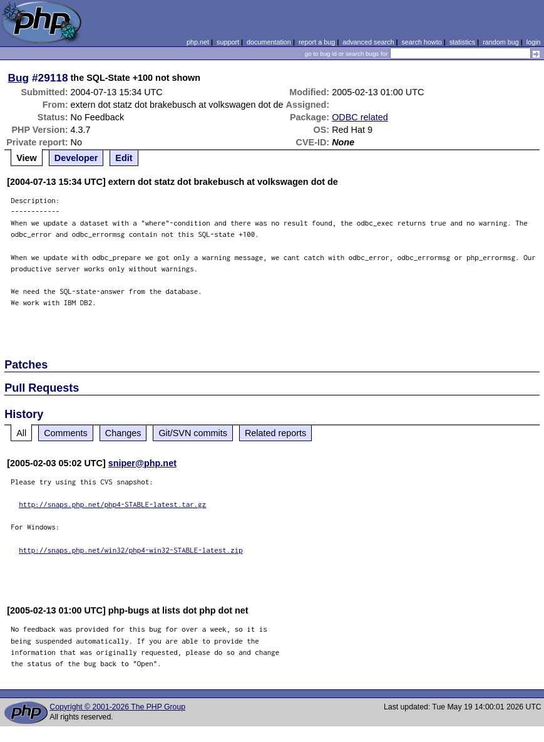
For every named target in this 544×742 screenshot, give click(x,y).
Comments (66, 433)
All (21, 433)
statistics (462, 42)
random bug (501, 42)
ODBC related (360, 117)
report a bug (317, 42)
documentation (269, 42)
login (533, 42)
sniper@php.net (142, 463)
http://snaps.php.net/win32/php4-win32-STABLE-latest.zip (131, 550)
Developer (76, 158)
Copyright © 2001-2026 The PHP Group (117, 707)
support (228, 42)
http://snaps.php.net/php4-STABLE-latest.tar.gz (112, 504)
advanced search (368, 42)
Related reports (275, 433)
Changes (123, 433)
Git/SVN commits (192, 433)
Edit (123, 158)
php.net (198, 42)
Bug (18, 77)
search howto (421, 42)
